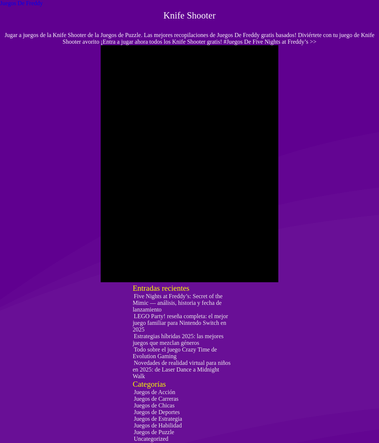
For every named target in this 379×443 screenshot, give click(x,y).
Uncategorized (151, 439)
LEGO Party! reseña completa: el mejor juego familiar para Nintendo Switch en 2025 (180, 323)
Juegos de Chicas (154, 405)
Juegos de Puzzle (154, 432)
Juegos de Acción (154, 392)
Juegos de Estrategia (158, 419)
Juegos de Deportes (157, 412)
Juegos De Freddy (21, 3)
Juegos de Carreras (156, 399)
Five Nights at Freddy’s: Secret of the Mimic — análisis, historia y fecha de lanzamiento (177, 303)
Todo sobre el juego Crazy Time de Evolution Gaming (175, 352)
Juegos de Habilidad (158, 425)
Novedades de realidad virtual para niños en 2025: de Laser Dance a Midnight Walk (182, 369)
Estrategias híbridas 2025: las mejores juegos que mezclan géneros (178, 339)
